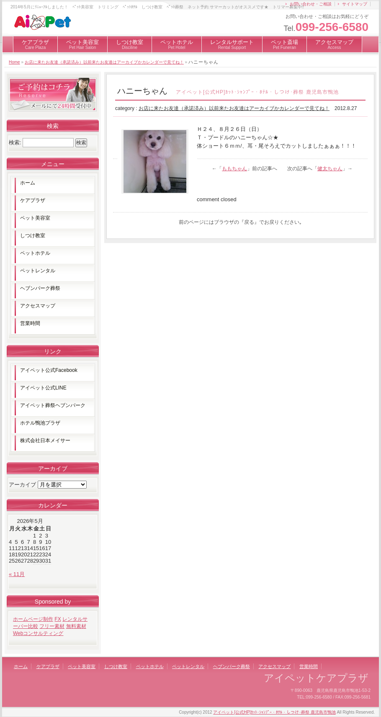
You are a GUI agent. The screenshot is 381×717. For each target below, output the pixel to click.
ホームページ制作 (33, 619)
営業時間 (30, 323)
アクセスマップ (334, 44)
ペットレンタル (37, 271)
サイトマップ (354, 4)
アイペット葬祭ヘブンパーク (52, 405)
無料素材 (76, 626)
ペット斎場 (284, 44)
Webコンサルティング (38, 633)
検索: (15, 142)
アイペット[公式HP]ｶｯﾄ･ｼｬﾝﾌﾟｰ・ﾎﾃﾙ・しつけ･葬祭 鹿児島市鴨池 (274, 712)
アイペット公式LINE (43, 388)
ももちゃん (234, 169)
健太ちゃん (329, 169)
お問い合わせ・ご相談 (311, 4)
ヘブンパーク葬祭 (40, 288)
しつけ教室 (129, 44)
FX (57, 619)
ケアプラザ (35, 44)
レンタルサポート (232, 44)
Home (14, 62)
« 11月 (17, 574)
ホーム (27, 183)
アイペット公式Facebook (48, 370)
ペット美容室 (82, 44)
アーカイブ (22, 484)
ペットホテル (176, 44)
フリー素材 (51, 626)
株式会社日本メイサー (45, 440)
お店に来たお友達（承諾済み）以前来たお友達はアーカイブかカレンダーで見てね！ (104, 62)
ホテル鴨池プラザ (40, 423)
